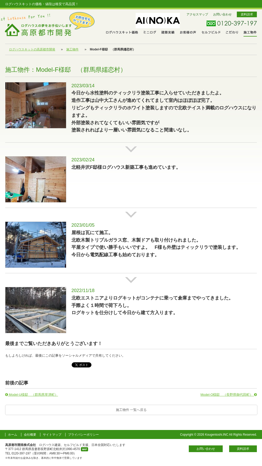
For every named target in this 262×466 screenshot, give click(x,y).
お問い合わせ (222, 14)
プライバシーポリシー (83, 434)
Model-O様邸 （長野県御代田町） (228, 395)
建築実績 (168, 33)
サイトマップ (52, 434)
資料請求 (247, 14)
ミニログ (149, 33)
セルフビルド (211, 33)
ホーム (12, 434)
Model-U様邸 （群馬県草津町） (31, 395)
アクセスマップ (197, 14)
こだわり (232, 33)
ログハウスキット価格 (122, 33)
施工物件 (250, 33)
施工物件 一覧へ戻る (131, 410)
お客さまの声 (188, 33)
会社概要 (30, 434)
